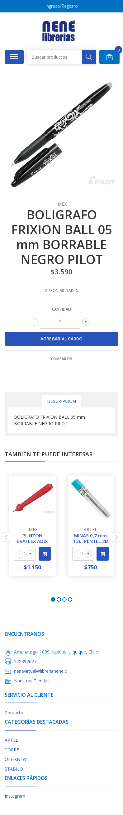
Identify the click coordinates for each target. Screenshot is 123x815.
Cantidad (61, 309)
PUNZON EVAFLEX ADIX (32, 538)
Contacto (14, 713)
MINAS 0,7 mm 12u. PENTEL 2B (90, 538)
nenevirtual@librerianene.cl (41, 671)
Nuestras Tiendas (32, 681)
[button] (53, 599)
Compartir (61, 359)
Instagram (15, 796)
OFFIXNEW (16, 759)
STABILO (14, 769)
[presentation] (6, 537)
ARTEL (11, 740)
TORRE (12, 750)
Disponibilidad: (60, 290)
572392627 (25, 661)
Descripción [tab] (61, 401)
